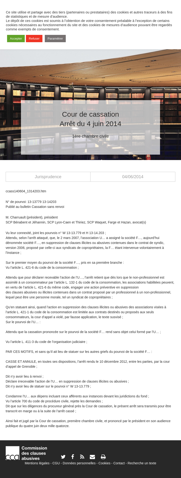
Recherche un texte (142, 463)
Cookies (105, 463)
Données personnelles (79, 463)
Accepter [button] (16, 38)
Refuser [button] (34, 38)
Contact (119, 463)
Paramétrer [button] (55, 38)
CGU (56, 463)
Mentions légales (37, 463)
